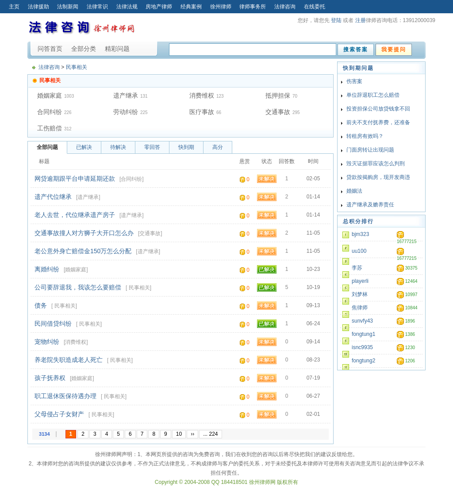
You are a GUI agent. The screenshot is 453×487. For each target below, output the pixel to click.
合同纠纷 (49, 111)
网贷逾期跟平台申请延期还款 (75, 178)
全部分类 (83, 48)
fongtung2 (363, 361)
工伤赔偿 (49, 128)
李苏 (357, 268)
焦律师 (360, 307)
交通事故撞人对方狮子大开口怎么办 (84, 232)
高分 (217, 147)
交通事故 (277, 111)
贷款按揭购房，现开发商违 (378, 177)
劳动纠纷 (125, 111)
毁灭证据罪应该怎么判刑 (375, 163)
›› (192, 434)
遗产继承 (125, 95)
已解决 (84, 147)
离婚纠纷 (47, 269)
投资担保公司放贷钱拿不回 (378, 109)
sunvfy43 (362, 321)
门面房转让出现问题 (370, 150)
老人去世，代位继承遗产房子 (75, 214)
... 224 (210, 434)
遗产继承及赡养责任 (370, 205)
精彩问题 (117, 48)
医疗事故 (201, 111)
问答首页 (50, 48)
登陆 (336, 20)
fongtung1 (363, 334)
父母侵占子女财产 (59, 414)
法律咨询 (49, 67)
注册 (360, 20)
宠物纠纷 (47, 341)
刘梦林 (360, 294)
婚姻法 (354, 191)
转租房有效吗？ (365, 136)
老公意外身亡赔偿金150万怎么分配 (83, 251)
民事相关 (76, 67)
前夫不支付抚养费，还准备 (378, 122)
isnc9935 (362, 347)
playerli (360, 281)
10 (179, 434)
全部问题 (47, 147)
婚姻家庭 (49, 95)
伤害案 (354, 81)
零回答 (152, 147)
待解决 (118, 147)
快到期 (186, 147)
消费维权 (201, 95)
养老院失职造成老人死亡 (69, 359)
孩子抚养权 (50, 377)
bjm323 (360, 234)
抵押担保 (277, 95)
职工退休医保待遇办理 (65, 395)
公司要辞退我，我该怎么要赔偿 (78, 287)
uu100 (359, 251)
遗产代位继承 (53, 196)
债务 (41, 305)
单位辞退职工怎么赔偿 (372, 95)
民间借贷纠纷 (53, 323)
